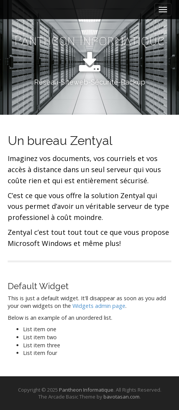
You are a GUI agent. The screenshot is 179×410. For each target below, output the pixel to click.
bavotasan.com (121, 396)
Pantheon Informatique (89, 40)
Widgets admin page (98, 305)
